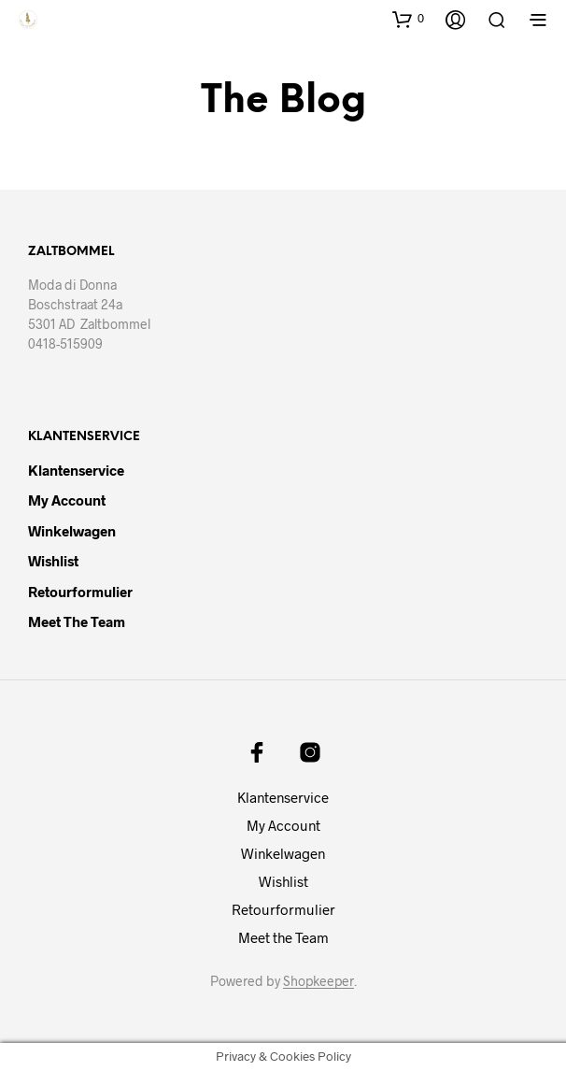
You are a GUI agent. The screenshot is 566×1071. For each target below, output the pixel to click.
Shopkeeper (318, 981)
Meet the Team (76, 621)
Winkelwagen (72, 530)
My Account (67, 500)
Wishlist (53, 560)
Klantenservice (76, 470)
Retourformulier (80, 591)
